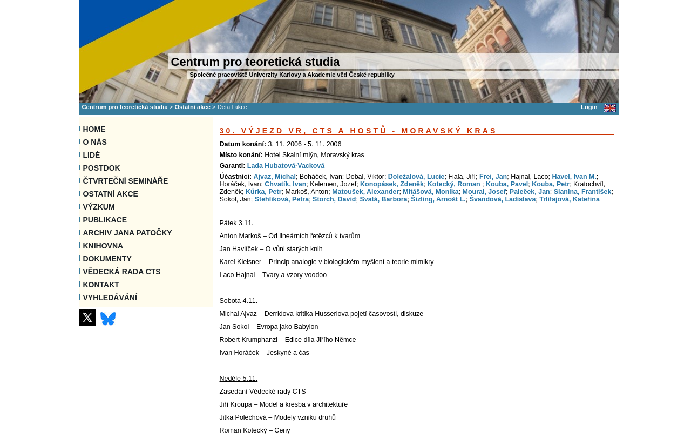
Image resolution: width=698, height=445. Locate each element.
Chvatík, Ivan (285, 184)
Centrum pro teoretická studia (125, 107)
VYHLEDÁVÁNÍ (110, 297)
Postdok (101, 168)
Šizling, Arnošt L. (438, 199)
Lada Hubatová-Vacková (285, 166)
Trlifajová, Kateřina (569, 199)
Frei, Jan (493, 176)
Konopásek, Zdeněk (392, 184)
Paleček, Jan (530, 191)
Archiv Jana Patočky (127, 232)
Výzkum (99, 207)
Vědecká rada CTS (122, 271)
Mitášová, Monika (430, 191)
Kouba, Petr (551, 184)
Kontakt (101, 284)
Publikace (105, 219)
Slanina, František (583, 191)
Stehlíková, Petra (282, 199)
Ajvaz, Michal (275, 176)
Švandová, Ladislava (503, 199)
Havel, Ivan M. (574, 176)
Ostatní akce (192, 107)
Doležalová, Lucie (416, 176)
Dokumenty (107, 258)
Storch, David (334, 199)
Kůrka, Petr (264, 191)
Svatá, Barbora (383, 199)
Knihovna (103, 245)
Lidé (91, 155)
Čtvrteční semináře (125, 181)
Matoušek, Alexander (365, 191)
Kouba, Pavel (507, 184)
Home (94, 129)
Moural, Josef (484, 191)
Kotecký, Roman (455, 184)
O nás (95, 142)
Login (589, 107)
